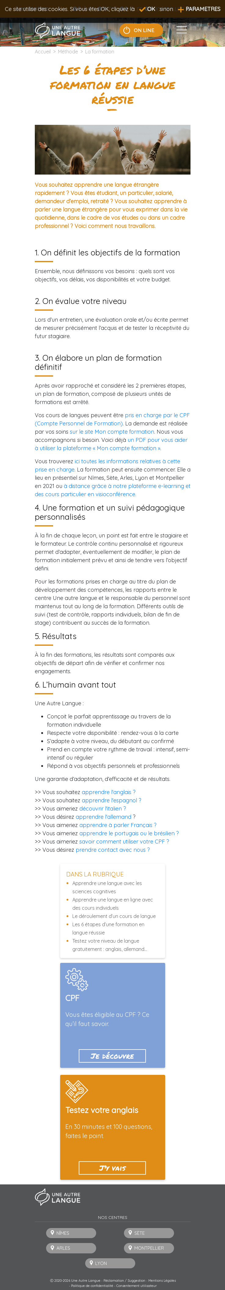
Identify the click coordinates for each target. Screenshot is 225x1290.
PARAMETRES (199, 9)
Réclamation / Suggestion (124, 1280)
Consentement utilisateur (136, 1286)
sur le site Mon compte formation (112, 431)
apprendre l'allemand (103, 816)
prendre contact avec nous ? (113, 849)
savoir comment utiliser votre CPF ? (124, 841)
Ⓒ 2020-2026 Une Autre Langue (75, 1280)
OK (147, 9)
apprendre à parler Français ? (118, 825)
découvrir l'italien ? (102, 808)
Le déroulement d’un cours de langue (114, 916)
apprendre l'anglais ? (109, 792)
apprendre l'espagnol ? (111, 800)
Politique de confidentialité (92, 1286)
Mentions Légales (162, 1280)
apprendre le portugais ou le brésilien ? (129, 833)
